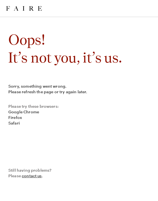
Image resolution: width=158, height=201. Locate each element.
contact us (32, 175)
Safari (14, 123)
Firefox (15, 117)
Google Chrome (23, 111)
